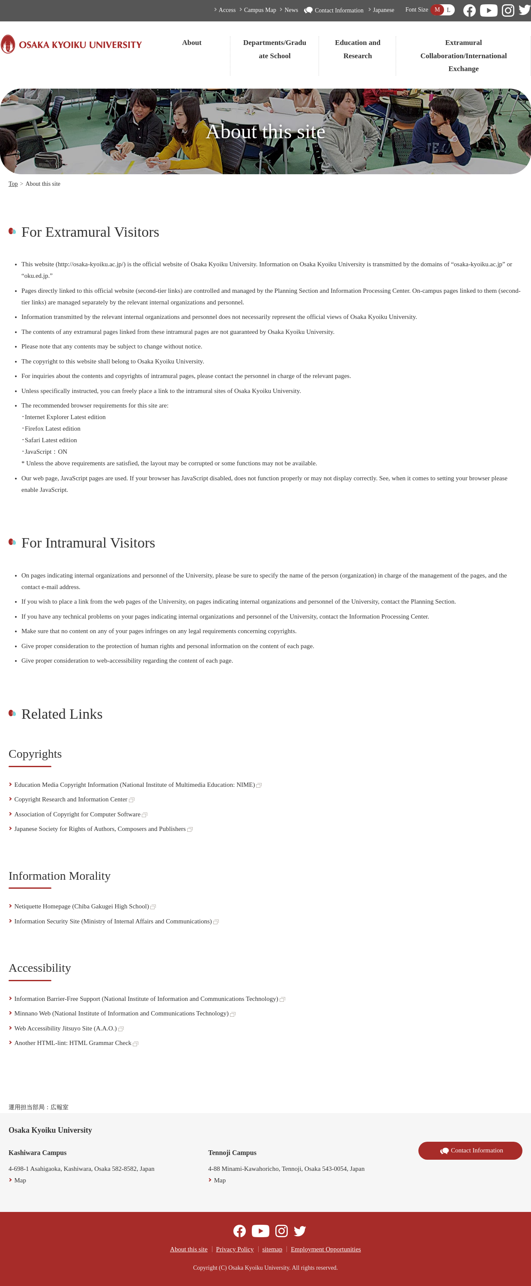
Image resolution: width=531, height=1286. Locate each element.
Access (227, 10)
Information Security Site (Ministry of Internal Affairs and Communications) (117, 921)
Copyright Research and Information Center (74, 799)
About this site (189, 1249)
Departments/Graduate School (274, 49)
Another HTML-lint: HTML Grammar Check (77, 1042)
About (191, 43)
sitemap (273, 1249)
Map (21, 1180)
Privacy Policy (235, 1249)
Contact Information (334, 10)
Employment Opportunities (326, 1249)
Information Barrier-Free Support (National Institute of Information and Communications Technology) (150, 998)
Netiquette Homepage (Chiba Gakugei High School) (85, 906)
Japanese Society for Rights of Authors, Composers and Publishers (104, 828)
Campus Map (260, 10)
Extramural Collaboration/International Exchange (464, 56)
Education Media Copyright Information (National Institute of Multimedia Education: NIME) (138, 784)
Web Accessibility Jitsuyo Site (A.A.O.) (69, 1028)
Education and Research (357, 49)
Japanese (383, 10)
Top (13, 184)
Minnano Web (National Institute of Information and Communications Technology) (125, 1013)
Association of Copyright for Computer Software (81, 814)
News (291, 10)
